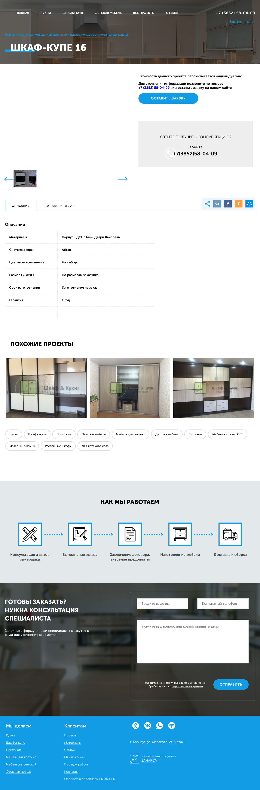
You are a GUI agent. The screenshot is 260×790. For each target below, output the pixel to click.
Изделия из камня (22, 446)
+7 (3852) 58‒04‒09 (235, 13)
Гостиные (195, 434)
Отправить (231, 684)
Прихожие (63, 434)
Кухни (14, 434)
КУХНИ (46, 13)
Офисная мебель (94, 434)
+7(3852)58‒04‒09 (195, 153)
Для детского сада (95, 446)
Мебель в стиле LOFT (227, 434)
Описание (20, 206)
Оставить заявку (168, 98)
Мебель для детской (21, 764)
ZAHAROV (149, 760)
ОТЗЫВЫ (172, 13)
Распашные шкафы (58, 446)
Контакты (71, 772)
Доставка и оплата (59, 206)
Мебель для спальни (130, 434)
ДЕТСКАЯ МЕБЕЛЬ (108, 13)
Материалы (72, 743)
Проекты (70, 735)
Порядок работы (76, 764)
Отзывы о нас (74, 757)
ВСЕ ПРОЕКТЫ (144, 13)
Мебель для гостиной (22, 757)
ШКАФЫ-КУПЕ (73, 13)
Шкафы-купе (37, 434)
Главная (22, 13)
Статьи (69, 750)
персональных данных (187, 686)
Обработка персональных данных (89, 779)
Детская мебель (166, 434)
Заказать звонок (242, 22)
